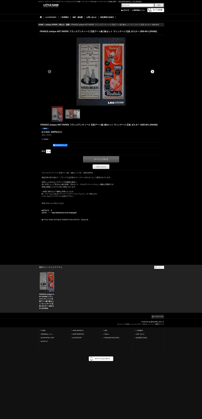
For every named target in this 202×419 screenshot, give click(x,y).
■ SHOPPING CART (47, 337)
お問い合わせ (101, 167)
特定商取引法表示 (141, 337)
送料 (105, 330)
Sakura (106, 334)
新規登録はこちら (139, 10)
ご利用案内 (139, 330)
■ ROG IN (126, 10)
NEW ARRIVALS (78, 330)
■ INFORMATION (78, 334)
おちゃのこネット (157, 322)
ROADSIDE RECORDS (111, 337)
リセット (160, 267)
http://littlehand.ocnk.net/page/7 (64, 213)
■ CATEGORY (77, 337)
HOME (43, 330)
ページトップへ (158, 316)
